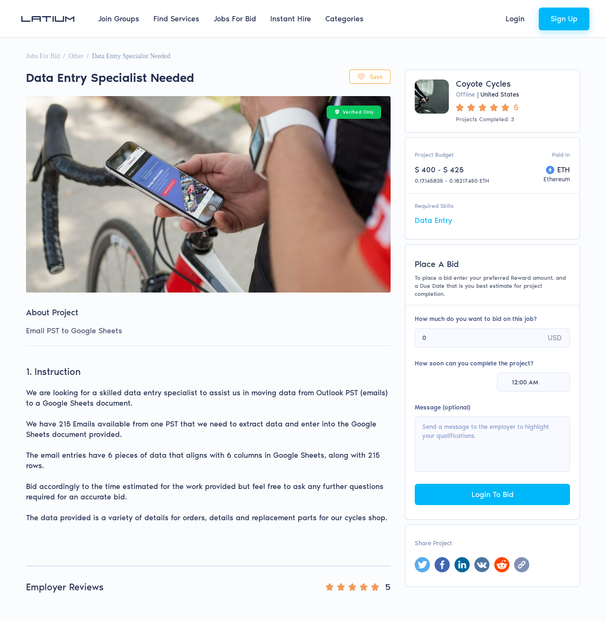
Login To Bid (493, 494)
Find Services (176, 18)
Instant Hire (290, 18)
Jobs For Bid (235, 18)
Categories (344, 18)
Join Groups (118, 18)
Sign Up (564, 18)
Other (75, 56)
